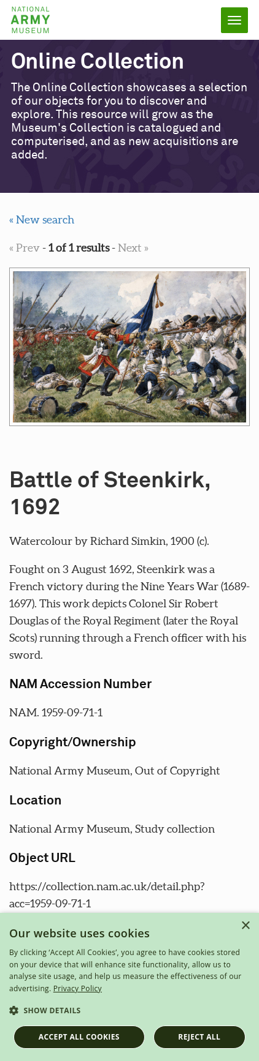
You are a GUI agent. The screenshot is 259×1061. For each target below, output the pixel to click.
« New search (41, 219)
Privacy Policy (77, 988)
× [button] (245, 926)
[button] (129, 1011)
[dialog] (129, 987)
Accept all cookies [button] (79, 1037)
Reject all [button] (199, 1037)
